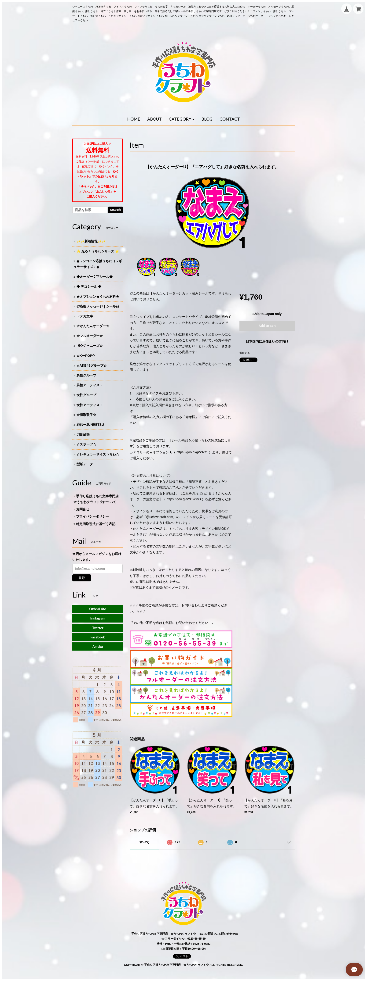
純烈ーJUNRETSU (90, 424)
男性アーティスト (90, 385)
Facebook (98, 637)
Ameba (97, 646)
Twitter (97, 628)
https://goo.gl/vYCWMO (184, 499)
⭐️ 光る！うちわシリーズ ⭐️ (98, 251)
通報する (244, 352)
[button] (181, 119)
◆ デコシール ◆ (89, 286)
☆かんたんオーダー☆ (93, 326)
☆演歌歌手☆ (86, 415)
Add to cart (267, 326)
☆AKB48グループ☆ (92, 365)
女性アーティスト (90, 405)
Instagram (97, 618)
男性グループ (86, 375)
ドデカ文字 (85, 316)
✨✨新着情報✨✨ (91, 241)
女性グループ (86, 395)
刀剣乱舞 (83, 434)
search (115, 209)
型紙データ (85, 464)
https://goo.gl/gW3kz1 (192, 452)
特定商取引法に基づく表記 (95, 524)
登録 (81, 578)
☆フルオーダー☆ (90, 336)
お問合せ (82, 509)
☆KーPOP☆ (86, 356)
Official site (97, 609)
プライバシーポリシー (92, 516)
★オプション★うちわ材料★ (98, 296)
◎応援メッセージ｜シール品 (98, 306)
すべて (144, 842)
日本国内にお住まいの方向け (267, 341)
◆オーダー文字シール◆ (95, 277)
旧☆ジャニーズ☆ (90, 345)
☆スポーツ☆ (86, 444)
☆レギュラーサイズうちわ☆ (98, 454)
